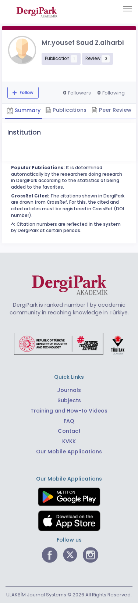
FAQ (69, 421)
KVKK (69, 441)
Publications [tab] (65, 110)
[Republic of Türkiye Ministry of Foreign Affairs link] (69, 343)
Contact (69, 431)
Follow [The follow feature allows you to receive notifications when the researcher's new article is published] (25, 93)
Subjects (69, 400)
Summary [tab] (23, 110)
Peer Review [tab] (111, 110)
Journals (69, 390)
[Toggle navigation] (127, 8)
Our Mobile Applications (69, 451)
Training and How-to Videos (69, 410)
